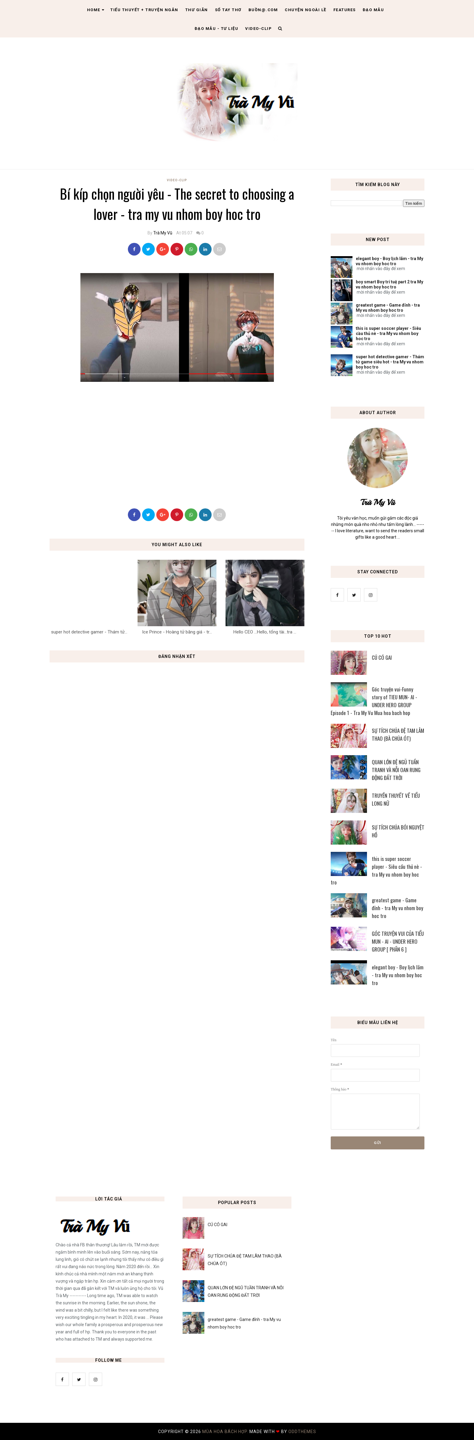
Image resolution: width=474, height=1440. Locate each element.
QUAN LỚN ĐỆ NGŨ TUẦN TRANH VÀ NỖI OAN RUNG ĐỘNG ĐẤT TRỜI (396, 769)
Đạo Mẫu (373, 10)
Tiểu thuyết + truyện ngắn (144, 10)
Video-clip (258, 28)
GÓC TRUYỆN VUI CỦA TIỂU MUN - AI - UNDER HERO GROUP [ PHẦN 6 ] (398, 941)
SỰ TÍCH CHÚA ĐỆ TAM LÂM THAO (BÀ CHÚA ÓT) (398, 734)
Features (344, 10)
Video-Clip (177, 180)
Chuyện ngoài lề (305, 10)
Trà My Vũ (162, 232)
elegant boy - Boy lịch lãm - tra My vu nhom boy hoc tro (389, 261)
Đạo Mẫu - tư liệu (217, 28)
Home (96, 10)
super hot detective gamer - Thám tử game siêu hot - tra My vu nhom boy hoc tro (390, 361)
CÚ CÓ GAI (382, 657)
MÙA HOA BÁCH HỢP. (225, 1431)
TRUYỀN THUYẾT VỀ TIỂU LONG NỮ (396, 799)
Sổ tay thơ (228, 10)
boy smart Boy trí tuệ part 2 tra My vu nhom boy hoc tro (389, 284)
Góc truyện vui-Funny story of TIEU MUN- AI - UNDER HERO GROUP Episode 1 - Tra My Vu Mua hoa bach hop (374, 701)
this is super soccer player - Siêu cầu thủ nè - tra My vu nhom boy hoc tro (388, 333)
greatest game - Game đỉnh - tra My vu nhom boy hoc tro (388, 308)
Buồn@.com (263, 10)
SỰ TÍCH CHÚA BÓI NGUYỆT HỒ (398, 831)
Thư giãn (196, 10)
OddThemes (302, 1431)
